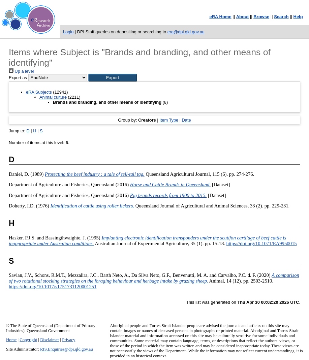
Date (186, 120)
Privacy (68, 339)
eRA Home (220, 16)
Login (68, 31)
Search (281, 16)
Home (11, 339)
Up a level (21, 71)
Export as (18, 77)
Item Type (168, 120)
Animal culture (53, 97)
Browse (261, 16)
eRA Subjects (39, 92)
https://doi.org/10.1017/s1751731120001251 (53, 286)
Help (298, 16)
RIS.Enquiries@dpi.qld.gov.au (66, 349)
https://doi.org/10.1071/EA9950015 (261, 243)
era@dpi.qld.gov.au (186, 31)
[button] (112, 77)
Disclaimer (49, 339)
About (242, 16)
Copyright (28, 339)
